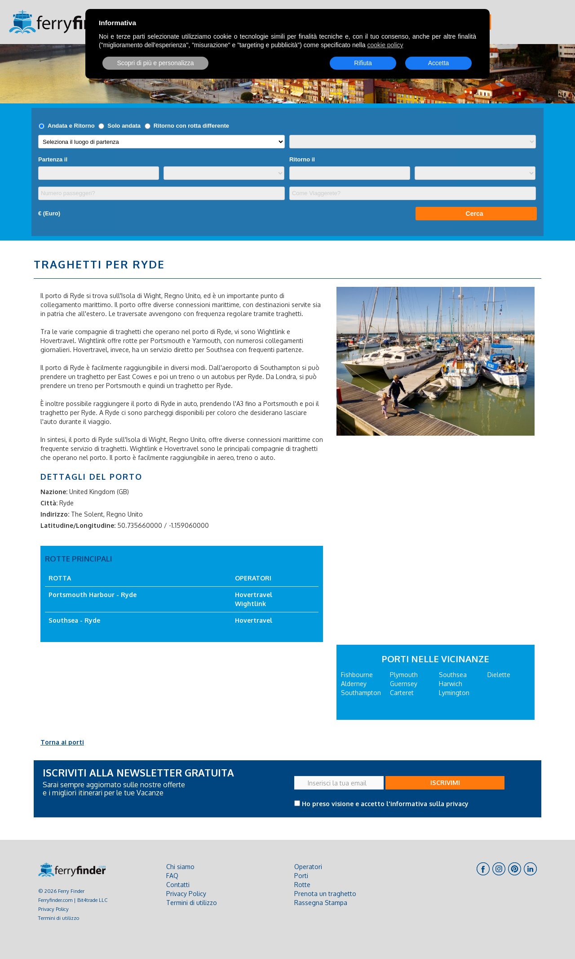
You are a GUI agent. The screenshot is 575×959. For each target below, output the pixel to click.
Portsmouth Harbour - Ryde (93, 594)
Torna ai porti (62, 742)
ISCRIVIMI (445, 782)
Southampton (361, 692)
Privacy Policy (53, 908)
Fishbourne (357, 674)
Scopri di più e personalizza (155, 63)
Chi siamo (180, 866)
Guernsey (403, 683)
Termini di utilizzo (58, 917)
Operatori (308, 866)
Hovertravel (253, 594)
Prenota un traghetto (325, 893)
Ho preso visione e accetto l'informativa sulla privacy (385, 803)
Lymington (454, 692)
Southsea (453, 674)
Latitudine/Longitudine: (77, 525)
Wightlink (250, 603)
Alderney (354, 683)
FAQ (172, 875)
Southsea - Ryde (74, 620)
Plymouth (404, 674)
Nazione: (53, 491)
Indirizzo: (54, 514)
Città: (49, 503)
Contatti (178, 884)
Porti (301, 875)
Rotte (302, 884)
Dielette (498, 674)
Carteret (402, 692)
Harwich (450, 683)
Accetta (438, 63)
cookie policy (385, 45)
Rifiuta (363, 63)
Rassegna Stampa (320, 902)
